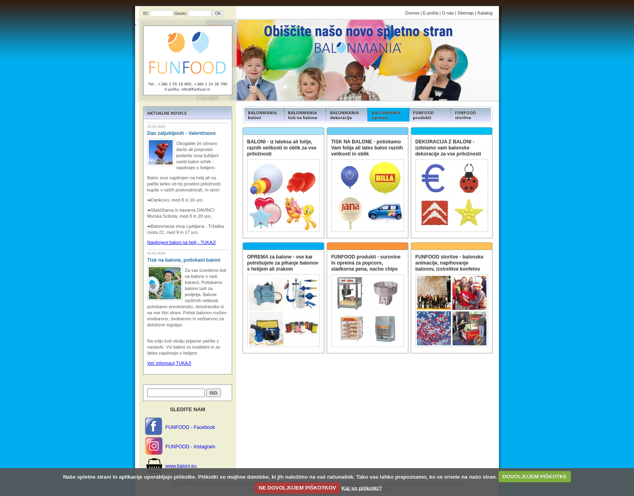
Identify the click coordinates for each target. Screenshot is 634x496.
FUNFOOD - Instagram (190, 447)
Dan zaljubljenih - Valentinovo (181, 133)
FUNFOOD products (263, 114)
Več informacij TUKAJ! (169, 363)
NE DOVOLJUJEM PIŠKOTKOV (297, 488)
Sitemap (465, 13)
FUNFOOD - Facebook (190, 427)
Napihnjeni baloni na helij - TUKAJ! (181, 242)
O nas (448, 13)
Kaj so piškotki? (362, 488)
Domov (412, 13)
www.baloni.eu (181, 466)
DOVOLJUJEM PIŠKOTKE (535, 476)
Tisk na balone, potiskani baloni (183, 260)
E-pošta (430, 13)
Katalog (485, 13)
